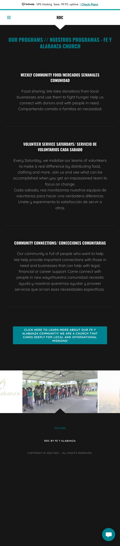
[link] (60, 17)
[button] (13, 17)
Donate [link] (60, 428)
